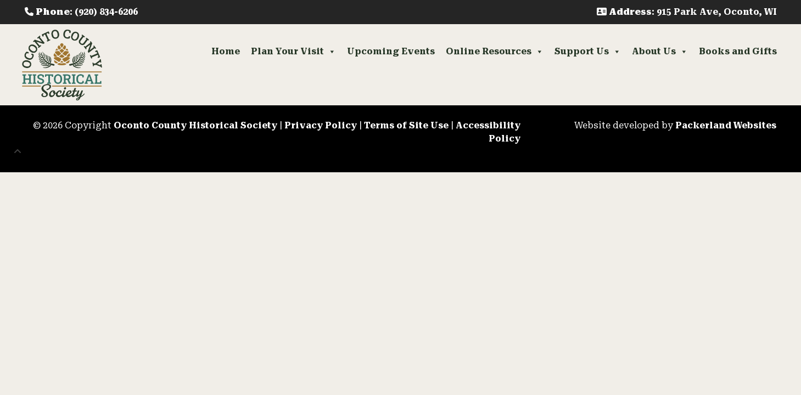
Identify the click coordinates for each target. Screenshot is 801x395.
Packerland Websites (725, 125)
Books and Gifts (738, 51)
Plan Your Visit (293, 52)
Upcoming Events (391, 51)
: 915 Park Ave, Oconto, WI (687, 12)
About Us (660, 52)
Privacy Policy (320, 125)
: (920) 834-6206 (81, 12)
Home (225, 51)
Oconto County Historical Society (195, 125)
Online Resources (495, 52)
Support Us (587, 52)
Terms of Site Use (406, 125)
